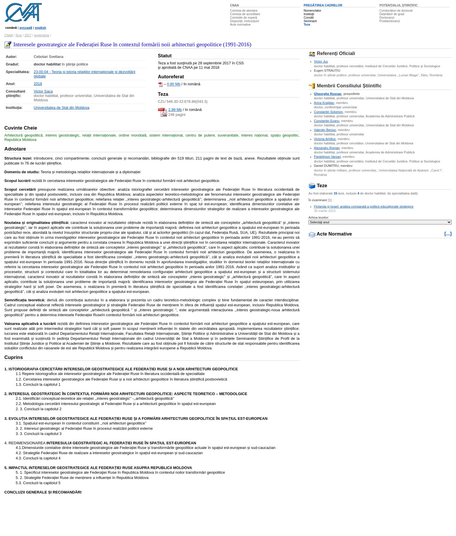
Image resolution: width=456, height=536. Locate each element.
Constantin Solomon (328, 112)
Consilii (309, 17)
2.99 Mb (175, 109)
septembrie (41, 35)
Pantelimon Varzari (327, 156)
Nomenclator (312, 10)
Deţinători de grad (392, 14)
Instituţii (309, 14)
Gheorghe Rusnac (328, 93)
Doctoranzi (387, 17)
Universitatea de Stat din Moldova (61, 107)
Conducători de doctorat (396, 10)
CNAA (234, 5)
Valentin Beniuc (325, 130)
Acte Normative (330, 234)
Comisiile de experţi (243, 17)
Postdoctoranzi (390, 21)
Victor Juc (321, 61)
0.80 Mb (173, 84)
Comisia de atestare (244, 10)
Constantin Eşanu (326, 121)
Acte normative (240, 24)
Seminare (310, 21)
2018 (38, 84)
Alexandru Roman (327, 148)
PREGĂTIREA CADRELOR (323, 5)
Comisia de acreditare (245, 14)
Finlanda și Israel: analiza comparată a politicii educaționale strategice (364, 206)
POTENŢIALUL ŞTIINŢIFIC (399, 5)
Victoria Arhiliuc (325, 139)
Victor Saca (43, 91)
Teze (307, 24)
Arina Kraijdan (324, 103)
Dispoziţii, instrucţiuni (244, 21)
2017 (27, 35)
